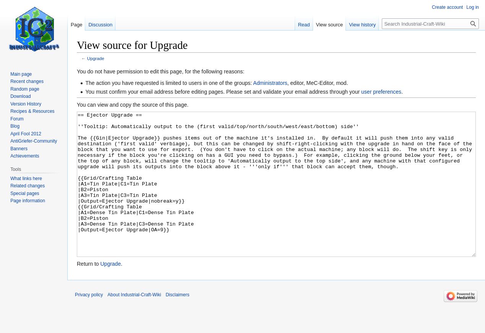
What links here (26, 178)
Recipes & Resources (32, 111)
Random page (24, 89)
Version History (25, 104)
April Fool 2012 (25, 133)
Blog (14, 126)
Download (20, 96)
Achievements (24, 156)
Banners (19, 148)
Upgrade (95, 58)
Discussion (100, 25)
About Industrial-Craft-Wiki (134, 323)
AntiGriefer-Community (33, 141)
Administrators (270, 83)
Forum (17, 119)
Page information (27, 200)
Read (304, 25)
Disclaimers (177, 323)
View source (329, 25)
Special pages (24, 193)
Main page (21, 74)
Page (76, 25)
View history (362, 25)
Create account (447, 7)
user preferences (381, 92)
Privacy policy (89, 323)
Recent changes (27, 81)
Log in (472, 7)
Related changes (27, 185)
